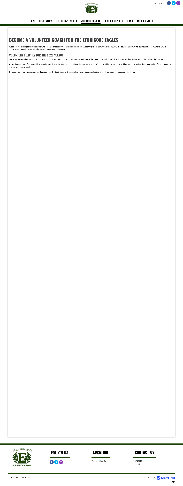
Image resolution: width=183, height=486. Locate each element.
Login (173, 481)
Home (32, 21)
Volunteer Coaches (91, 21)
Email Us (137, 464)
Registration (45, 21)
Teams (130, 21)
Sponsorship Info (114, 21)
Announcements (145, 21)
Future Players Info (66, 21)
